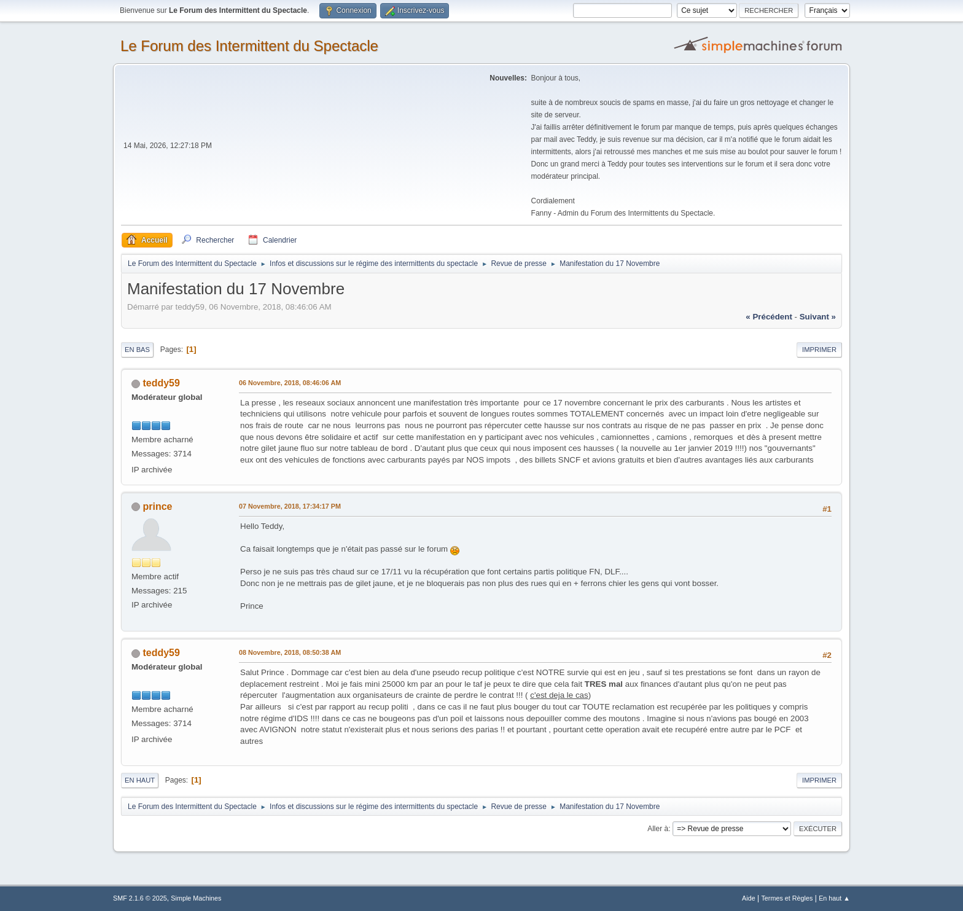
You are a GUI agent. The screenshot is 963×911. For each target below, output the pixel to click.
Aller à (657, 828)
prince (157, 506)
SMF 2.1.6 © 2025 (140, 898)
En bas (137, 349)
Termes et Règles (787, 898)
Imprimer (819, 349)
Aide (748, 898)
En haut (140, 780)
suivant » (818, 316)
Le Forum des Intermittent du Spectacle (249, 45)
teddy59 (160, 383)
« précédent (769, 316)
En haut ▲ (834, 898)
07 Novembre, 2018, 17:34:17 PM (290, 506)
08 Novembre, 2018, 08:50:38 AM (290, 652)
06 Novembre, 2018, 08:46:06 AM (290, 382)
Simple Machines (196, 898)
